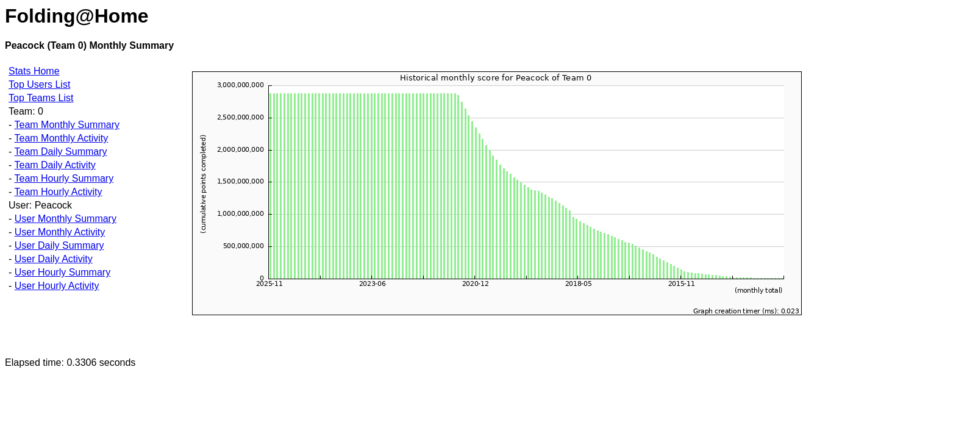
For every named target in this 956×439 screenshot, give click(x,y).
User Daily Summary (59, 245)
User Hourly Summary (62, 272)
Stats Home (34, 71)
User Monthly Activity (60, 232)
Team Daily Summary (60, 151)
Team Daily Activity (54, 165)
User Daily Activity (54, 259)
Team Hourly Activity (58, 192)
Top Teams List (41, 98)
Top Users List (39, 84)
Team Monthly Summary (67, 125)
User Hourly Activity (57, 285)
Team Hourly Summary (63, 178)
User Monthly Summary (65, 218)
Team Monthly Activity (61, 138)
